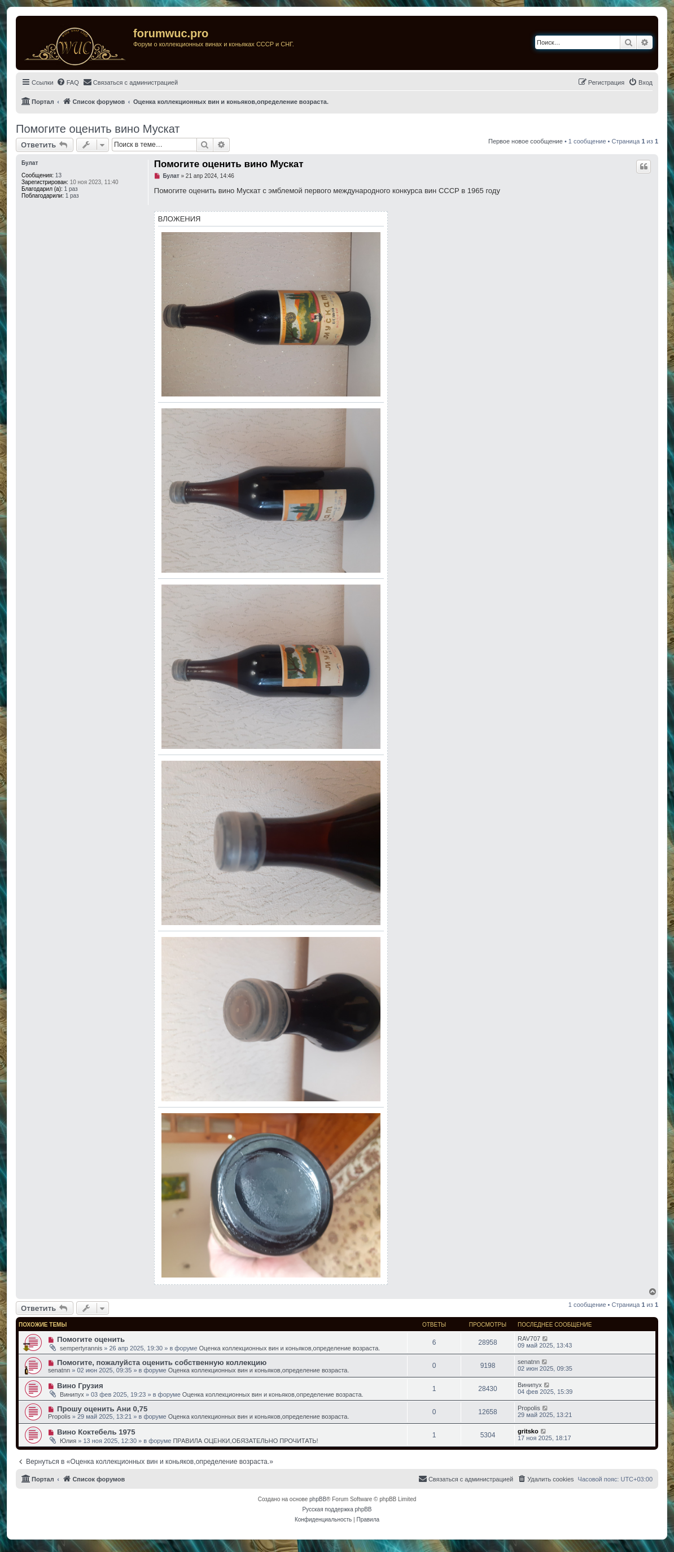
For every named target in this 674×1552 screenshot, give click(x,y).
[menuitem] (67, 82)
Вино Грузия (80, 1385)
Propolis (59, 1416)
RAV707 (529, 1338)
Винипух (72, 1394)
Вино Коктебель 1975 (96, 1432)
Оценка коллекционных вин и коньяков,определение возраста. (289, 1348)
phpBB (317, 1499)
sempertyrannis (81, 1348)
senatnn (59, 1370)
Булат (29, 163)
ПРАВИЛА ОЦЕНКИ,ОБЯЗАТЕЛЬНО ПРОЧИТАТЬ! (245, 1440)
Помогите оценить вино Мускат (98, 129)
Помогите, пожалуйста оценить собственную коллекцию (161, 1362)
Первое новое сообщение (525, 141)
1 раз (71, 189)
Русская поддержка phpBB (336, 1509)
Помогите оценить (91, 1339)
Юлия (68, 1440)
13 (58, 175)
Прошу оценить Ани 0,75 (102, 1409)
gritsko (528, 1431)
